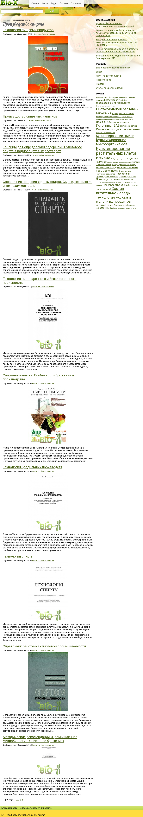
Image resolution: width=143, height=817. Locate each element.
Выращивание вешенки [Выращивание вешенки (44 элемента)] (123, 113)
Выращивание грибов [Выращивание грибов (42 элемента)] (106, 116)
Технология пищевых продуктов (28, 30)
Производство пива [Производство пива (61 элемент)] (108, 179)
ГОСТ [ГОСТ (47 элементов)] (118, 116)
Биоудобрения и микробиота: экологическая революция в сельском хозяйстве (116, 42)
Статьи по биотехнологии (109, 88)
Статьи (35, 3)
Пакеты (64, 3)
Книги (44, 3)
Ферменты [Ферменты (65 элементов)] (102, 207)
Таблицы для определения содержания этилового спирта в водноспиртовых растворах (42, 149)
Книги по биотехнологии (44, 34)
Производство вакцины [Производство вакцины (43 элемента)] (107, 176)
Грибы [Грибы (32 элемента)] (131, 119)
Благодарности (9, 808)
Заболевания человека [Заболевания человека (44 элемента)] (118, 122)
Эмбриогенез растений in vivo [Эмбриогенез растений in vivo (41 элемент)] (123, 208)
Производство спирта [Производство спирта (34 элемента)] (115, 182)
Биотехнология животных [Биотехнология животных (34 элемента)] (105, 106)
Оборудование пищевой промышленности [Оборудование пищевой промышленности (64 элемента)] (117, 169)
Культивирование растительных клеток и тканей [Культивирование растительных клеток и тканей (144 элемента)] (116, 153)
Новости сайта (103, 80)
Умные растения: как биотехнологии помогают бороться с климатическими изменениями (116, 33)
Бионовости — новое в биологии (113, 67)
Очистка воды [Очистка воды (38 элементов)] (125, 171)
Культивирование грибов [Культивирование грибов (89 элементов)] (115, 136)
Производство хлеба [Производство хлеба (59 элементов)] (115, 184)
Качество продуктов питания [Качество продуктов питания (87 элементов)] (118, 129)
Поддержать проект (29, 808)
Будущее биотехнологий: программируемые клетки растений (115, 25)
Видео (54, 3)
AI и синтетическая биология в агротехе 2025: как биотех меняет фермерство (117, 50)
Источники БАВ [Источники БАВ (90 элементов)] (108, 125)
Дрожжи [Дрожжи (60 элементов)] (101, 122)
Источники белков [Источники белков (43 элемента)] (128, 126)
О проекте (76, 3)
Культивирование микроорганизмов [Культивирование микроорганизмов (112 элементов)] (111, 142)
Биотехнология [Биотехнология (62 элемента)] (121, 102)
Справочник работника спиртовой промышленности (44, 646)
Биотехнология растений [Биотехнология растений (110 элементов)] (117, 109)
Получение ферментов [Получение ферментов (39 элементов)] (105, 174)
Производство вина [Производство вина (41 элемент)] (127, 176)
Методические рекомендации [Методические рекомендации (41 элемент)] (118, 162)
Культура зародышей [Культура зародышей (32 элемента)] (120, 159)
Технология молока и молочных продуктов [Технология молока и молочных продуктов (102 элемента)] (113, 199)
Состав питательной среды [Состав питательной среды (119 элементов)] (113, 190)
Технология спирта (18, 556)
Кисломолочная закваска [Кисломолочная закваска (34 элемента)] (105, 133)
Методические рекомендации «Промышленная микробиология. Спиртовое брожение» (40, 739)
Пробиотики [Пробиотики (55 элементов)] (123, 173)
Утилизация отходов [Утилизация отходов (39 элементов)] (105, 205)
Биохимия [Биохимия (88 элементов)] (103, 113)
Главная (6, 20)
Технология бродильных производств (32, 467)
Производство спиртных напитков (30, 116)
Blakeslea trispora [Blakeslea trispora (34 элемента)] (102, 98)
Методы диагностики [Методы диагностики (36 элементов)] (120, 165)
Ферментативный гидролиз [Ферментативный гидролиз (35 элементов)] (124, 205)
